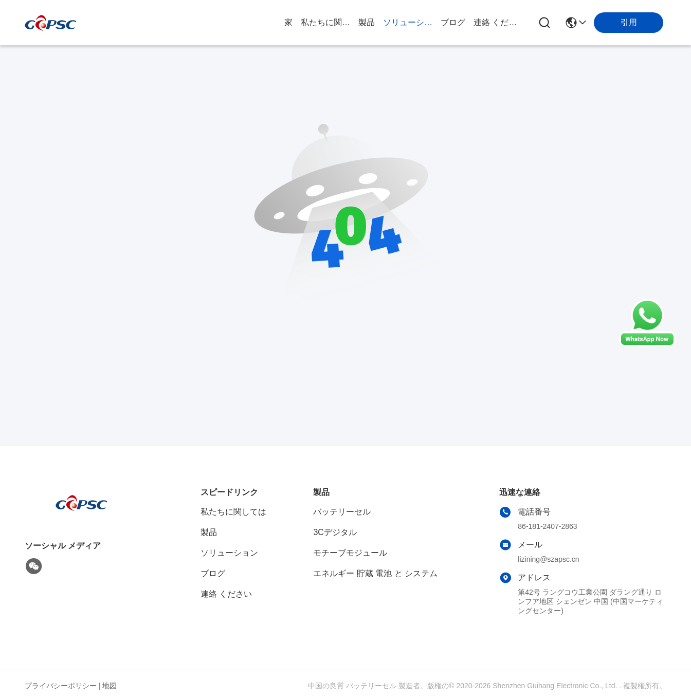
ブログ (453, 22)
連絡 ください (498, 22)
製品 (366, 22)
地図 (109, 686)
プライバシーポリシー (61, 686)
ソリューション (407, 22)
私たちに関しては (325, 22)
